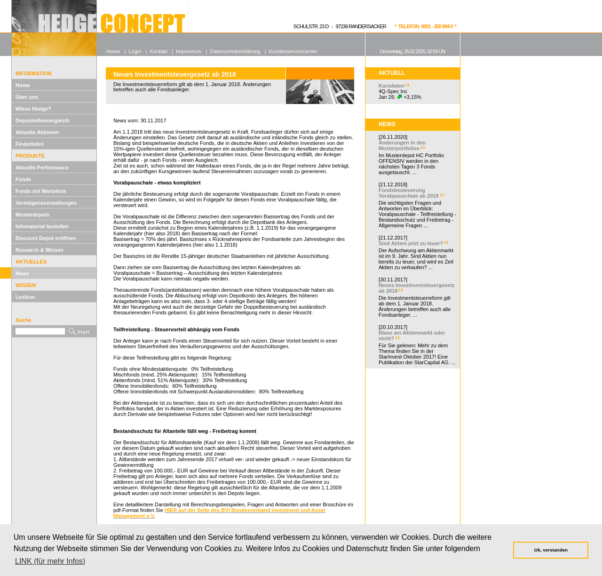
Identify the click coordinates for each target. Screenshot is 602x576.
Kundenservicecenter (293, 51)
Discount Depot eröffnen (46, 238)
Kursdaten (391, 85)
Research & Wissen (39, 250)
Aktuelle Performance (42, 167)
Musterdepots (32, 214)
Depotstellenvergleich (42, 120)
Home (23, 85)
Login (134, 51)
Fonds (23, 179)
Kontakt (158, 51)
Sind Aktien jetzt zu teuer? (411, 243)
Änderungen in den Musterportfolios (402, 145)
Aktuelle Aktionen (37, 132)
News (22, 273)
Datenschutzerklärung (235, 51)
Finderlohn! (30, 144)
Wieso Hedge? (33, 109)
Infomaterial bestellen (42, 226)
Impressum (188, 51)
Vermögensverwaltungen (46, 203)
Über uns (27, 97)
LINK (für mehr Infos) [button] (50, 561)
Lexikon (25, 297)
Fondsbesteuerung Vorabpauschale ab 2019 (409, 193)
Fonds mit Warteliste (41, 191)
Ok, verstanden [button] (551, 549)
